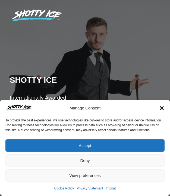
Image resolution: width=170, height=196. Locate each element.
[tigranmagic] (37, 15)
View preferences (85, 175)
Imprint (111, 188)
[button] (162, 108)
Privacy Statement (90, 188)
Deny (85, 160)
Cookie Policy (64, 188)
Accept (85, 145)
